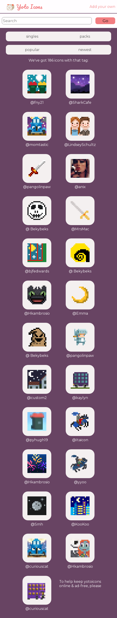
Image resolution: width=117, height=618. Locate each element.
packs (85, 36)
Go (105, 20)
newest (85, 50)
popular (32, 50)
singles (32, 36)
